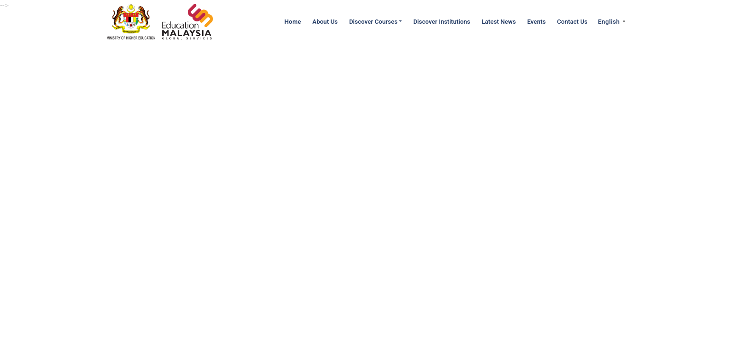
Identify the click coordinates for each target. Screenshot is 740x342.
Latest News (498, 21)
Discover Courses (373, 21)
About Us (324, 21)
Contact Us (572, 21)
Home (293, 21)
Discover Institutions (441, 21)
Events (536, 21)
